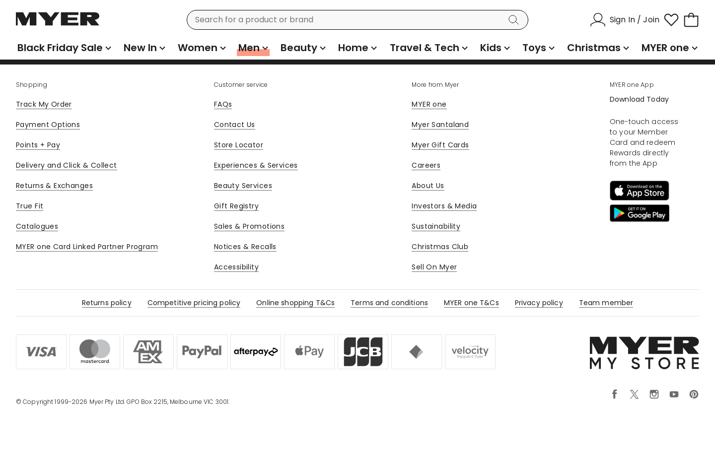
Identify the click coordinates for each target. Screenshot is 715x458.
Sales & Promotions (249, 226)
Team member (606, 303)
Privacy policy (539, 303)
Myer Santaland (440, 125)
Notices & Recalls (245, 247)
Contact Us (234, 125)
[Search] (515, 19)
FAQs (223, 104)
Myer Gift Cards (440, 145)
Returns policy (107, 303)
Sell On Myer (434, 267)
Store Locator (238, 145)
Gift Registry (236, 206)
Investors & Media (444, 206)
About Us (428, 186)
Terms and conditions (389, 303)
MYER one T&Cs (471, 303)
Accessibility (236, 267)
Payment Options (48, 125)
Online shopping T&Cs (295, 303)
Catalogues (37, 226)
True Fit (29, 206)
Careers (426, 165)
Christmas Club (440, 247)
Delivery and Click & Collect (66, 165)
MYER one (429, 104)
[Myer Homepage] (57, 24)
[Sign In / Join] (624, 20)
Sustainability (436, 226)
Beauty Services (243, 186)
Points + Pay (38, 145)
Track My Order (44, 104)
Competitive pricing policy (194, 303)
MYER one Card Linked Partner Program (87, 247)
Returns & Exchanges (54, 186)
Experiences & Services (256, 165)
